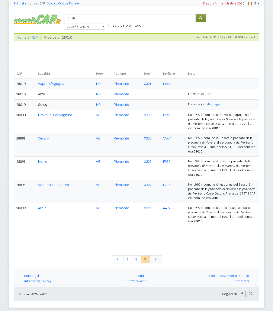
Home (21, 37)
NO (98, 83)
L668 (167, 83)
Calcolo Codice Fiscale (63, 3)
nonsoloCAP (36, 3)
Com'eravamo (137, 281)
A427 (166, 208)
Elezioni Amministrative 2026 (223, 3)
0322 (147, 185)
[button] (242, 294)
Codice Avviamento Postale (229, 276)
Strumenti (136, 276)
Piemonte (121, 83)
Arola (42, 208)
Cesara (43, 138)
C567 (167, 138)
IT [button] (252, 3)
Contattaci (241, 281)
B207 (167, 115)
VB (98, 115)
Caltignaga (212, 104)
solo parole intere (127, 25)
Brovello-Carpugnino (55, 115)
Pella (208, 94)
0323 (148, 115)
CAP (35, 37)
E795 (167, 185)
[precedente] (117, 259)
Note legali (31, 276)
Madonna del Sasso (53, 185)
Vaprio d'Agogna (51, 83)
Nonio (42, 161)
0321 (147, 83)
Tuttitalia (20, 3)
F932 (166, 161)
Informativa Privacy (37, 281)
